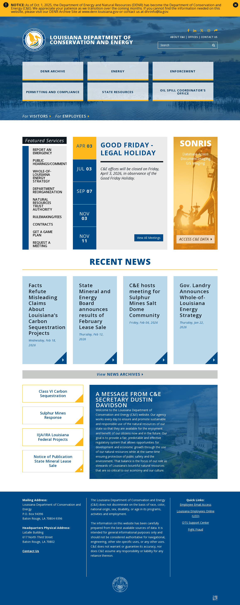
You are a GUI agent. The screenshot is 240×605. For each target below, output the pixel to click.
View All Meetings (148, 238)
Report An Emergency (42, 151)
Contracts (43, 224)
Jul (84, 168)
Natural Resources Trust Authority (42, 204)
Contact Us (209, 37)
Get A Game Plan (43, 233)
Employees (72, 116)
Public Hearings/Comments (50, 162)
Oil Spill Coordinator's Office (183, 91)
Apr (84, 146)
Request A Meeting (41, 244)
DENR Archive (52, 71)
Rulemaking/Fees (47, 217)
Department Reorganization (47, 190)
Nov (84, 215)
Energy (118, 71)
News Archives (120, 374)
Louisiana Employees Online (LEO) (195, 513)
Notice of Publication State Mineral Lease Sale (58, 463)
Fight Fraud (195, 529)
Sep (84, 191)
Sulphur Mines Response (53, 415)
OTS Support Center (195, 523)
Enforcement (183, 71)
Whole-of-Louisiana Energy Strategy (42, 176)
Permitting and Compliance (53, 92)
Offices (193, 37)
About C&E (177, 37)
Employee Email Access (195, 505)
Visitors (36, 116)
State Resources (117, 92)
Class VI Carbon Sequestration (53, 393)
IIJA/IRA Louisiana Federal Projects (53, 437)
